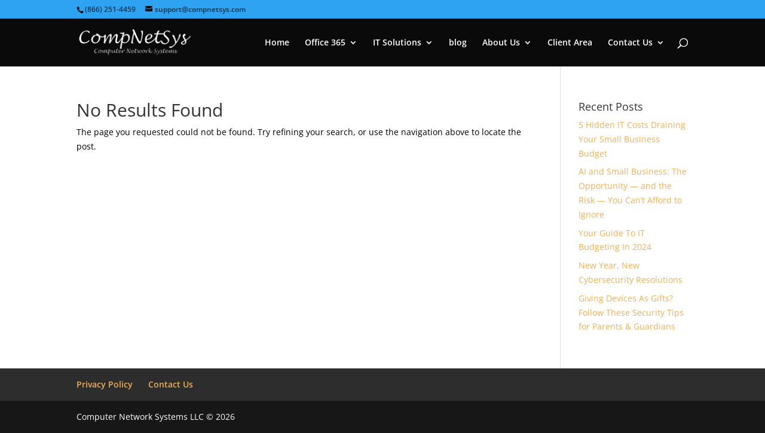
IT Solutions (397, 43)
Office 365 (325, 43)
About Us (501, 43)
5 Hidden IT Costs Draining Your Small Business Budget (632, 139)
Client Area (569, 43)
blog (458, 43)
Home (277, 43)
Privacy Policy (104, 384)
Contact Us (630, 43)
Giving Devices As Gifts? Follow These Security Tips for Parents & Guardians (631, 312)
